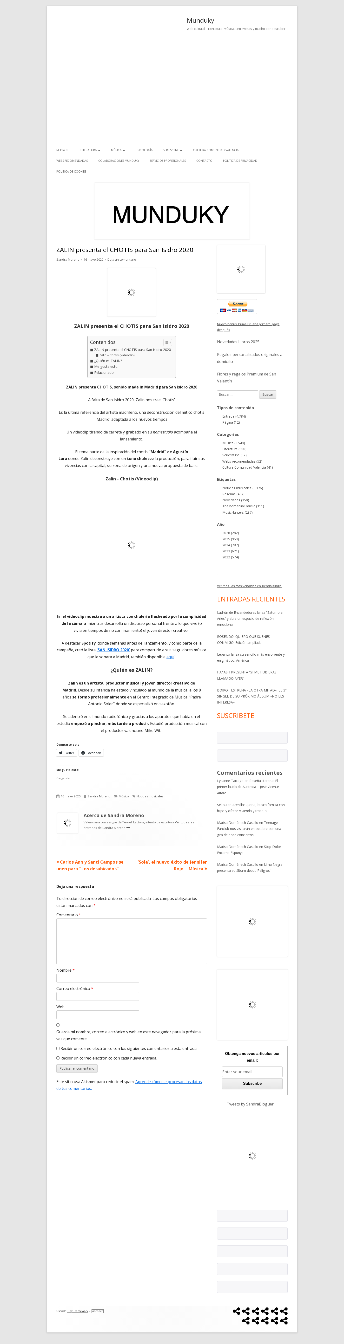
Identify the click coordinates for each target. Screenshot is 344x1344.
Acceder (97, 1311)
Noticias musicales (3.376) (242, 488)
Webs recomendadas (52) (242, 461)
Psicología (144, 150)
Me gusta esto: (106, 366)
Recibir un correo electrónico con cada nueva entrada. (108, 1058)
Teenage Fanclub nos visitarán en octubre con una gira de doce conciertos (249, 828)
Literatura (88, 150)
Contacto (204, 161)
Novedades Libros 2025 (238, 341)
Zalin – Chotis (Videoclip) (116, 355)
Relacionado (104, 372)
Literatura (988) (234, 449)
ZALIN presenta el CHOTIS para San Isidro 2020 (132, 349)
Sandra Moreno (67, 259)
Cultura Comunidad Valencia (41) (247, 467)
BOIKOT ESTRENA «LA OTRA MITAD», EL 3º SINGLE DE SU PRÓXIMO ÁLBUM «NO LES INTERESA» (251, 696)
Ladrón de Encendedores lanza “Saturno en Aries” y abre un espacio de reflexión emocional (250, 618)
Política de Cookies (71, 171)
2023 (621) (230, 551)
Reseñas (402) (233, 494)
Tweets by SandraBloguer (250, 1104)
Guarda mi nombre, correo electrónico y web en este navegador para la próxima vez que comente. (128, 1035)
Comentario (68, 915)
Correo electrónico (74, 988)
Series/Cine (171, 150)
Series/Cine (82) (234, 455)
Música (116, 150)
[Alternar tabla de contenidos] (165, 342)
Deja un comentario (121, 259)
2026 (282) (230, 532)
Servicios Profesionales (168, 161)
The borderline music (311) (243, 506)
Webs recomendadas (72, 161)
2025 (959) (230, 539)
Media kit (63, 150)
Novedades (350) (235, 500)
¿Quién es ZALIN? (108, 360)
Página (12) (231, 422)
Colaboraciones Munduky (118, 161)
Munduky (200, 20)
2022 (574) (230, 557)
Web (60, 1006)
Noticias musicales (150, 796)
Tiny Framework (77, 1311)
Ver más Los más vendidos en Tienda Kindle (249, 586)
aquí (170, 656)
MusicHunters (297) (237, 512)
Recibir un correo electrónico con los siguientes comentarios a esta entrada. (128, 1048)
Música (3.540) (233, 443)
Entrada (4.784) (234, 416)
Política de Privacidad (240, 161)
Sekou (222, 804)
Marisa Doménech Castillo (237, 822)
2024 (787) (230, 545)
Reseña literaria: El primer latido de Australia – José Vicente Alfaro (248, 786)
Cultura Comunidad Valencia (216, 150)
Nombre (65, 970)
